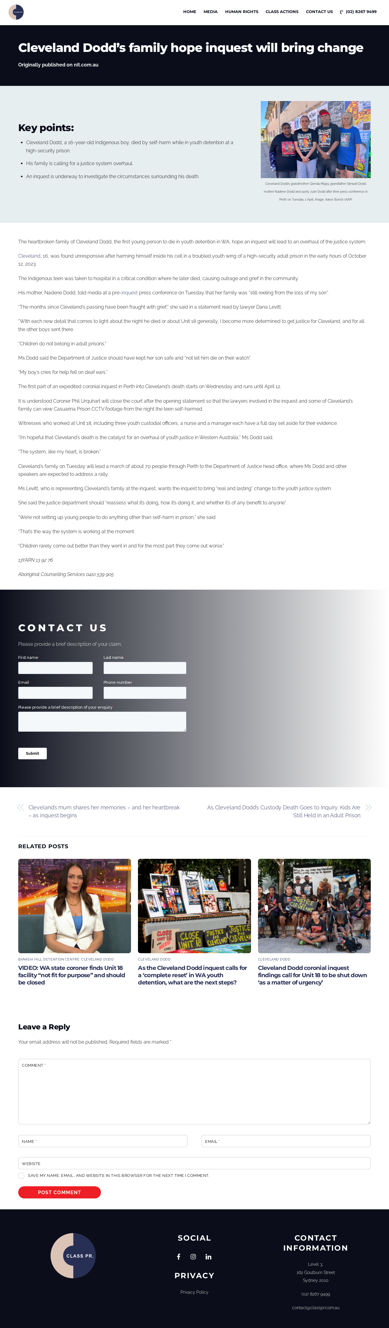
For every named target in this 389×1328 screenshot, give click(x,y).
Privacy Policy (194, 1291)
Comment (34, 1065)
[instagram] (194, 1256)
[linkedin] (208, 1256)
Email (212, 1141)
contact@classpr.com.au (315, 1307)
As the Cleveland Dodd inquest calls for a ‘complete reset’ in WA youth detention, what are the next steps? (192, 975)
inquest (130, 292)
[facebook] (179, 1256)
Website (31, 1163)
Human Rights (241, 11)
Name (29, 1141)
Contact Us (319, 11)
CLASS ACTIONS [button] (282, 11)
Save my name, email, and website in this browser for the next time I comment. (118, 1175)
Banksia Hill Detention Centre (48, 959)
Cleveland (29, 256)
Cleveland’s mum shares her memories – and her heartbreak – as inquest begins (104, 811)
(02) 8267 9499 (358, 11)
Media (211, 11)
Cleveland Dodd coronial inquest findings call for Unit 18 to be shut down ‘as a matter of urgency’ (312, 975)
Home (189, 11)
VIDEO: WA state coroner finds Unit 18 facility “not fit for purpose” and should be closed (71, 975)
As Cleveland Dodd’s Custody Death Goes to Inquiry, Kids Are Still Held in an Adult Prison (284, 811)
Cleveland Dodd (97, 959)
